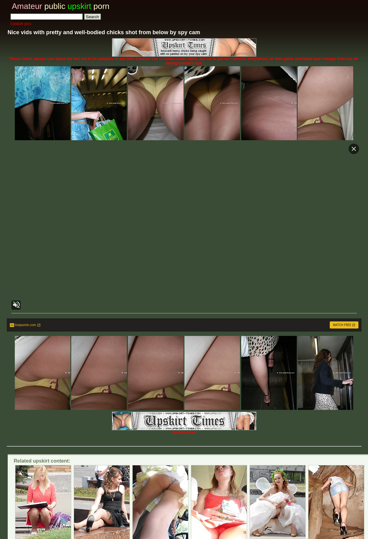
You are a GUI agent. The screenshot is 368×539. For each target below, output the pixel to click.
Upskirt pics (20, 23)
